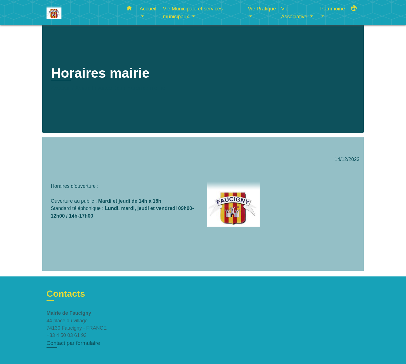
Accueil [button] (148, 9)
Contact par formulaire (73, 343)
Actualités (110, 88)
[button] (129, 9)
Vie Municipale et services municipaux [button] (193, 12)
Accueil (61, 88)
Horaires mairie (146, 88)
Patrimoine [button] (332, 9)
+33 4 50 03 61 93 (67, 335)
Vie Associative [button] (295, 12)
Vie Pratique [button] (262, 9)
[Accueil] (82, 12)
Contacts (66, 294)
